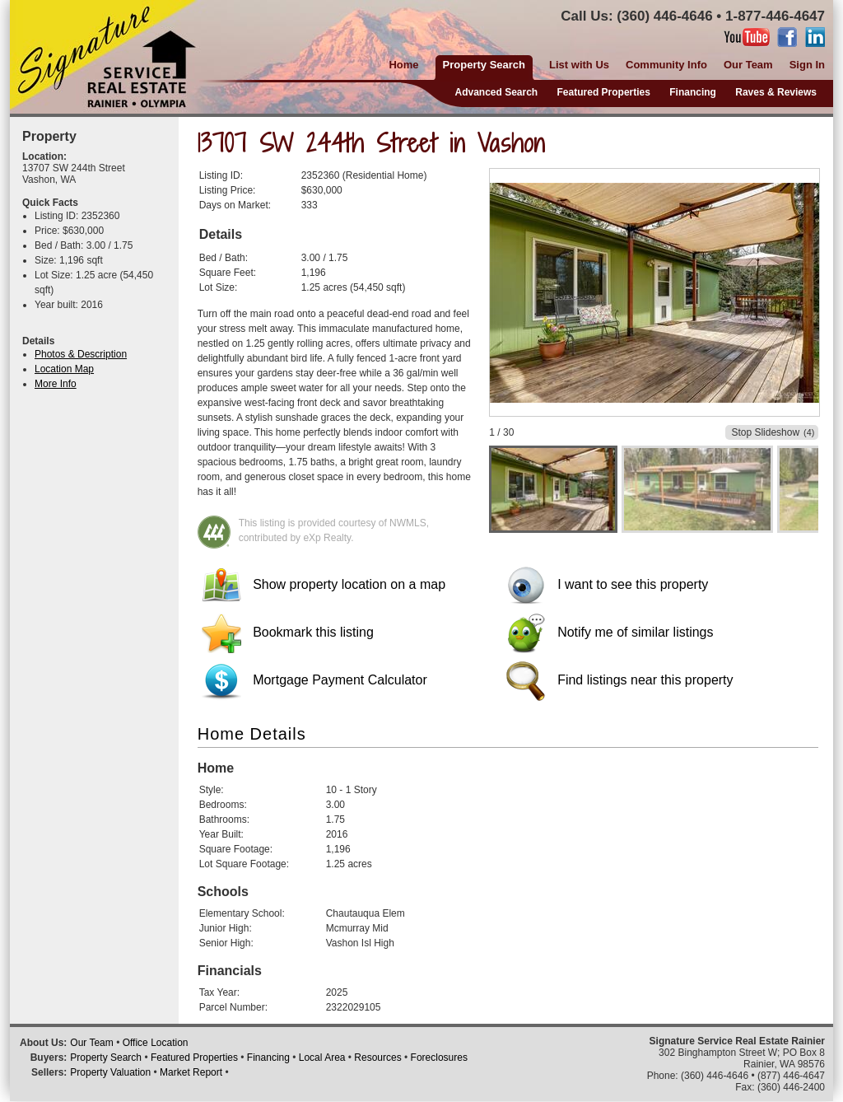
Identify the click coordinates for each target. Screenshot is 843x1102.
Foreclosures (439, 1057)
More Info (56, 384)
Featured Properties (603, 92)
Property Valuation (110, 1072)
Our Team (748, 64)
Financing (692, 92)
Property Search (106, 1057)
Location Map (64, 369)
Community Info (666, 64)
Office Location (156, 1042)
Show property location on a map (323, 584)
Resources (377, 1057)
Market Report (191, 1072)
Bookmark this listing (288, 632)
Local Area (322, 1057)
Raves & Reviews (776, 92)
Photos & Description (81, 354)
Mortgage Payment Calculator (314, 680)
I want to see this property (607, 584)
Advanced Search (496, 92)
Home (403, 64)
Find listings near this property (620, 680)
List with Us (579, 64)
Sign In (807, 64)
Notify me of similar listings (610, 632)
